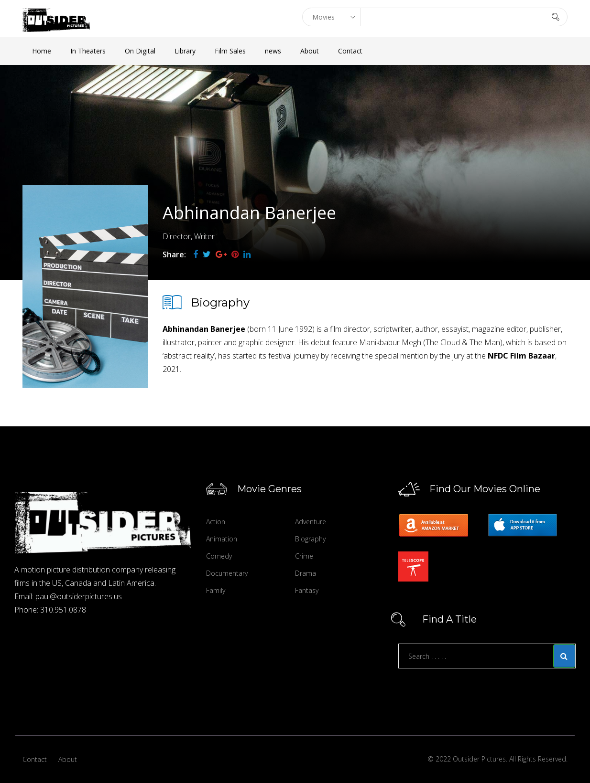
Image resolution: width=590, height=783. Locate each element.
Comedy (219, 556)
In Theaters (88, 50)
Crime (304, 556)
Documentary (227, 573)
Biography (310, 538)
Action (215, 521)
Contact (350, 50)
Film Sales (230, 50)
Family (215, 590)
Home (41, 50)
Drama (305, 573)
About (309, 50)
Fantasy (306, 590)
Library (185, 50)
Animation (221, 538)
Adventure (310, 521)
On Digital (140, 50)
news (273, 50)
